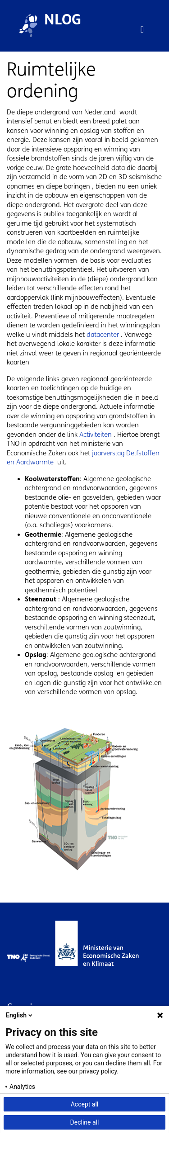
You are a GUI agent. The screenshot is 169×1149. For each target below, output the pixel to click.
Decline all (84, 1122)
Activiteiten (95, 434)
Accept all (85, 1104)
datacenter (104, 335)
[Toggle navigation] (142, 29)
